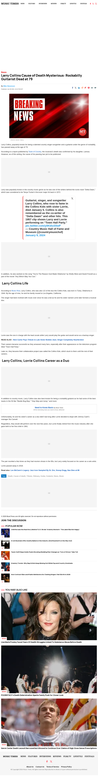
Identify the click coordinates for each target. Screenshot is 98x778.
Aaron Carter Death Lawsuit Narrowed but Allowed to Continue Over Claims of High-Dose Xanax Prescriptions (49, 748)
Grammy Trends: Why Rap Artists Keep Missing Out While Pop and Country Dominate (42, 563)
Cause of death (20, 476)
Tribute (29, 476)
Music (61, 476)
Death (10, 476)
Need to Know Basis (44, 407)
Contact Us (40, 767)
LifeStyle (73, 3)
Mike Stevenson (9, 86)
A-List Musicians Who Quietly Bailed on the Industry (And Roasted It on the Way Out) (41, 541)
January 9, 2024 (35, 235)
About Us (29, 767)
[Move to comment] (95, 87)
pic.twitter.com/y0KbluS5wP (43, 225)
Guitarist (49, 476)
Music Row (15, 291)
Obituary (36, 476)
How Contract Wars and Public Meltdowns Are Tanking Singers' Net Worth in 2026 (40, 574)
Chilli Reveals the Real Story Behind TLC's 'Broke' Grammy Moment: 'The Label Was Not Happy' (45, 530)
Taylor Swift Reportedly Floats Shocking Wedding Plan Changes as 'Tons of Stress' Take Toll (44, 552)
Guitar (42, 476)
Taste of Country (35, 152)
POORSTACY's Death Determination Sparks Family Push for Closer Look (32, 695)
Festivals (83, 3)
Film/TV (63, 3)
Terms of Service (52, 767)
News (22, 3)
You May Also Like (16, 589)
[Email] (92, 87)
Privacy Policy (66, 767)
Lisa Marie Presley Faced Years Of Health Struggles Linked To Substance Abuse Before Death (41, 642)
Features (31, 3)
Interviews (43, 3)
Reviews (54, 3)
